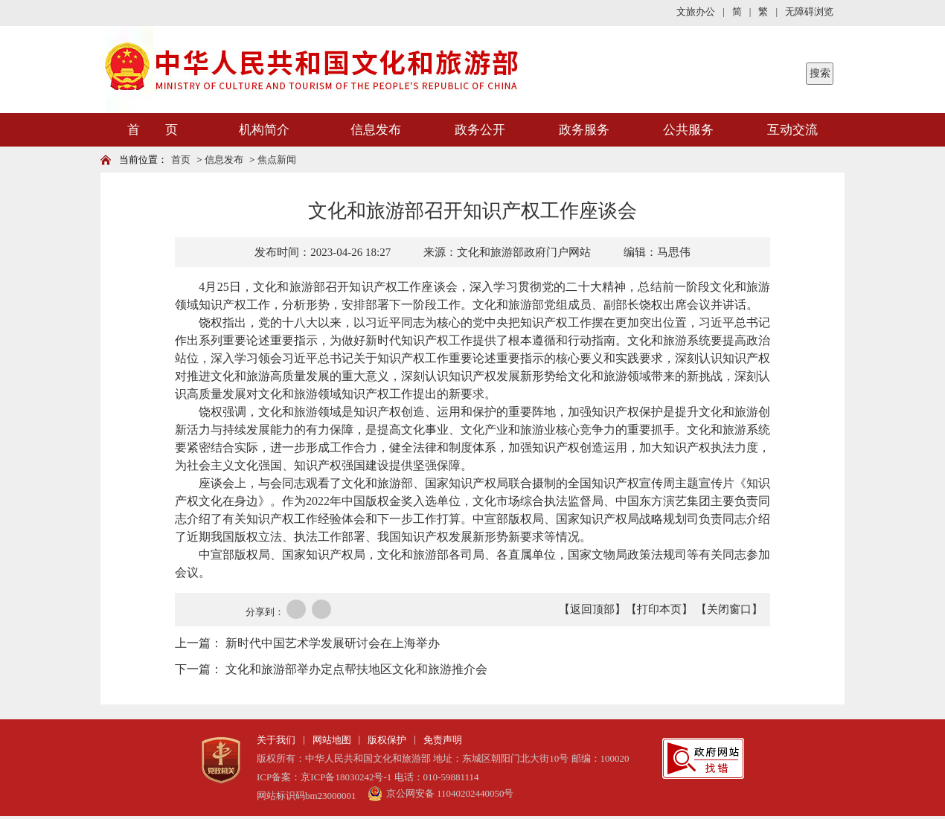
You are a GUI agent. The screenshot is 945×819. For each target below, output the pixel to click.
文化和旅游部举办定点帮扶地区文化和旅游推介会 (356, 669)
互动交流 (792, 130)
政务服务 (584, 130)
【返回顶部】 (592, 609)
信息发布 (375, 130)
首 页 (152, 130)
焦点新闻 (276, 159)
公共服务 (688, 130)
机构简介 (264, 130)
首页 (180, 159)
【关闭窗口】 (729, 609)
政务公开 (480, 130)
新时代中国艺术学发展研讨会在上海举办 (332, 643)
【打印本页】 (659, 609)
